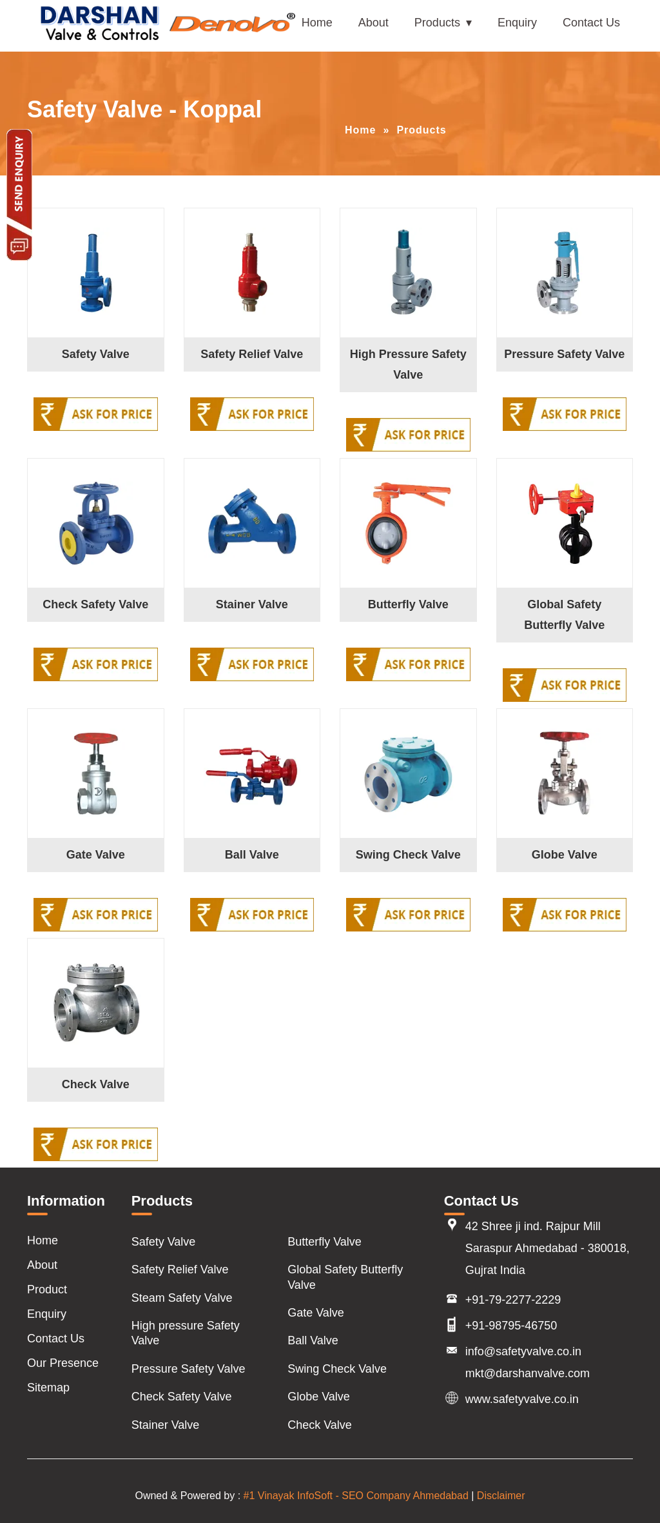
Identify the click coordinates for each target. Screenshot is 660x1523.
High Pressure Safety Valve (408, 364)
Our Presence (63, 1363)
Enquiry (517, 22)
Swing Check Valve (408, 854)
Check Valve (96, 1084)
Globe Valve (564, 854)
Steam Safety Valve (182, 1297)
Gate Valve (95, 854)
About (373, 22)
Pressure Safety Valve (564, 354)
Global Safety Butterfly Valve (564, 615)
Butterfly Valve (408, 604)
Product (47, 1289)
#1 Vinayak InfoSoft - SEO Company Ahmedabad (356, 1495)
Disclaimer (501, 1495)
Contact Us (591, 22)
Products (437, 22)
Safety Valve (96, 354)
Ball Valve (252, 854)
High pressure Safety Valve (185, 1333)
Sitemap (48, 1387)
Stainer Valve (252, 604)
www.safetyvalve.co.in (522, 1399)
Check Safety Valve (95, 604)
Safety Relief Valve (251, 354)
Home (317, 22)
